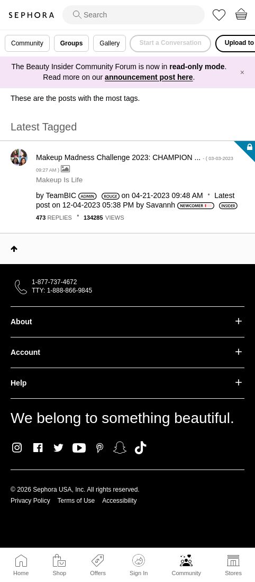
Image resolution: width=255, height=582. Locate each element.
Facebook (37, 447)
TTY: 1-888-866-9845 (62, 290)
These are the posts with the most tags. (75, 98)
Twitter (58, 447)
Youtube (79, 448)
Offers (98, 573)
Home (21, 573)
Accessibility (119, 500)
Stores (233, 573)
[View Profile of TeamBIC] (60, 195)
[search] (133, 14)
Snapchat (119, 447)
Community (186, 573)
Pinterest (99, 447)
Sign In (139, 565)
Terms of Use (76, 500)
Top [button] (14, 248)
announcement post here (149, 77)
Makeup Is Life (59, 180)
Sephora (31, 15)
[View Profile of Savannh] (160, 205)
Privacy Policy (30, 500)
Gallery (109, 43)
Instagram (17, 447)
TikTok (140, 447)
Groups (71, 43)
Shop (59, 573)
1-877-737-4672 (54, 282)
